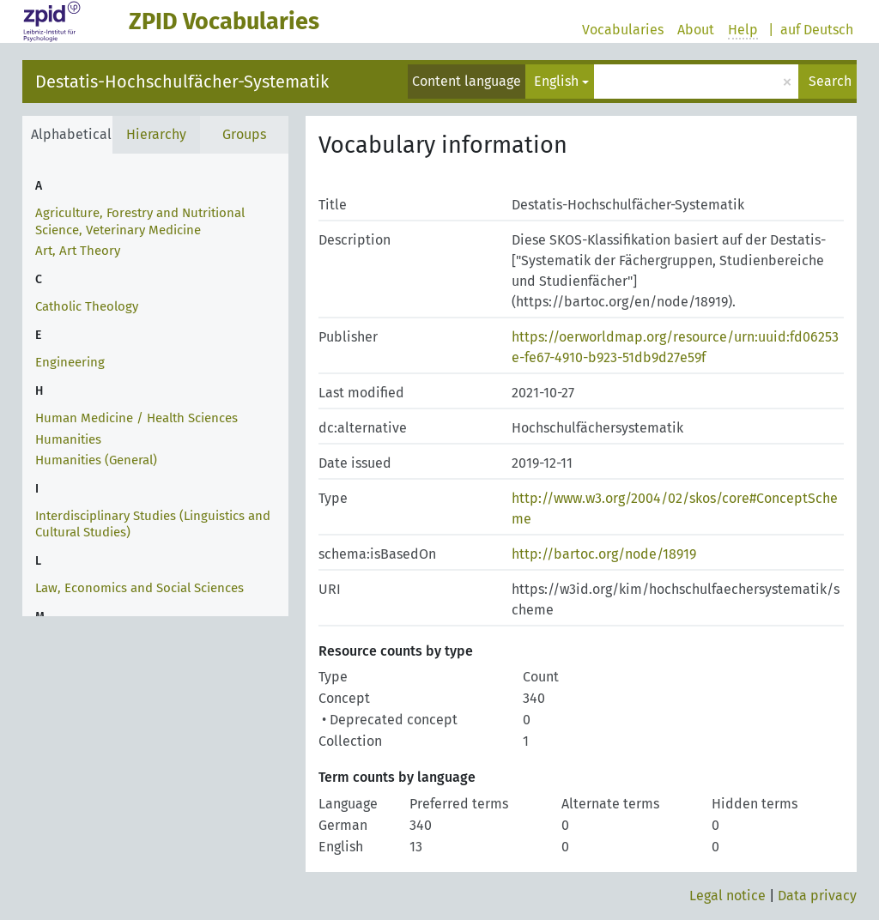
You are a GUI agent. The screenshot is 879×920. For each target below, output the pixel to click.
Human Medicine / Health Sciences (136, 418)
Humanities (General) (96, 460)
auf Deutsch (816, 29)
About (695, 29)
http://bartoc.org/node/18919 (604, 554)
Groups (244, 134)
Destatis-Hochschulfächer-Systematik (182, 81)
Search (830, 81)
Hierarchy (156, 134)
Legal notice (727, 895)
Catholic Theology (86, 306)
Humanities (68, 439)
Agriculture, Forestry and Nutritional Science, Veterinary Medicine (140, 221)
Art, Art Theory (77, 250)
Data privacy (817, 895)
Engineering (70, 362)
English (556, 81)
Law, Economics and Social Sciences (139, 588)
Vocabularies (623, 29)
